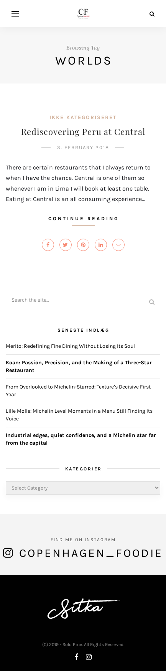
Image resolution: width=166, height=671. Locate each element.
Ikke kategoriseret (83, 117)
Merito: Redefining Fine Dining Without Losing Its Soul (70, 346)
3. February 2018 (83, 147)
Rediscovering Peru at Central (83, 131)
